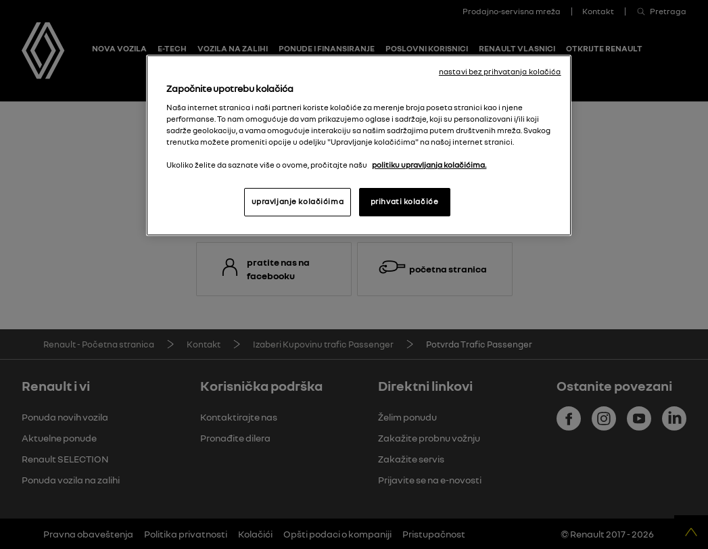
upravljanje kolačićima (298, 201)
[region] (358, 145)
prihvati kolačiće (405, 201)
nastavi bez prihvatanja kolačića (500, 71)
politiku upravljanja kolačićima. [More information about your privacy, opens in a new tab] (429, 165)
